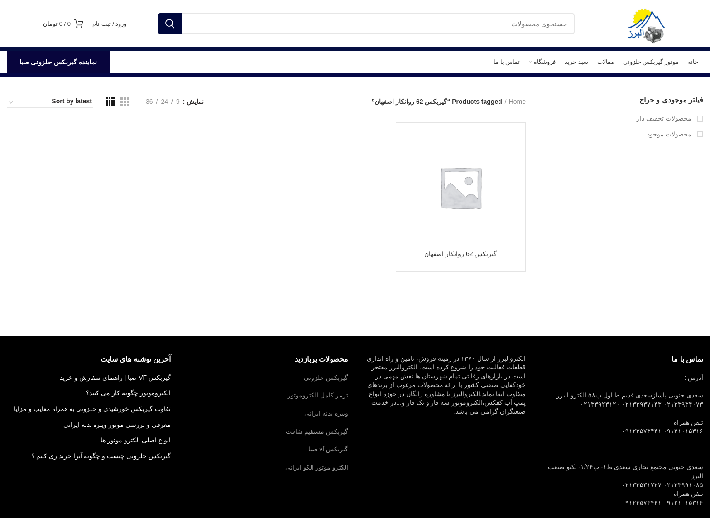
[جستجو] (366, 23)
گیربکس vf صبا (328, 449)
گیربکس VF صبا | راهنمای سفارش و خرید (115, 377)
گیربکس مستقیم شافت (317, 431)
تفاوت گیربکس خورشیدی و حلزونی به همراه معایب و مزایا (92, 408)
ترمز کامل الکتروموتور (318, 395)
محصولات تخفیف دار (665, 118)
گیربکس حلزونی (326, 377)
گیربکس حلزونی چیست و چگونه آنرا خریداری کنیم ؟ (101, 456)
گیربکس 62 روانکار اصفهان (460, 253)
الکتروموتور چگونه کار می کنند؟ (128, 393)
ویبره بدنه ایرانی (326, 413)
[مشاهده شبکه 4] (110, 101)
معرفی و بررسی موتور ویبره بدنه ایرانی (117, 424)
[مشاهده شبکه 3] (124, 101)
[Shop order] (50, 102)
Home (517, 101)
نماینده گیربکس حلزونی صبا (58, 62)
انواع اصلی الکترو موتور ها (136, 440)
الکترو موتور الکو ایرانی (316, 467)
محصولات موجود (670, 134)
